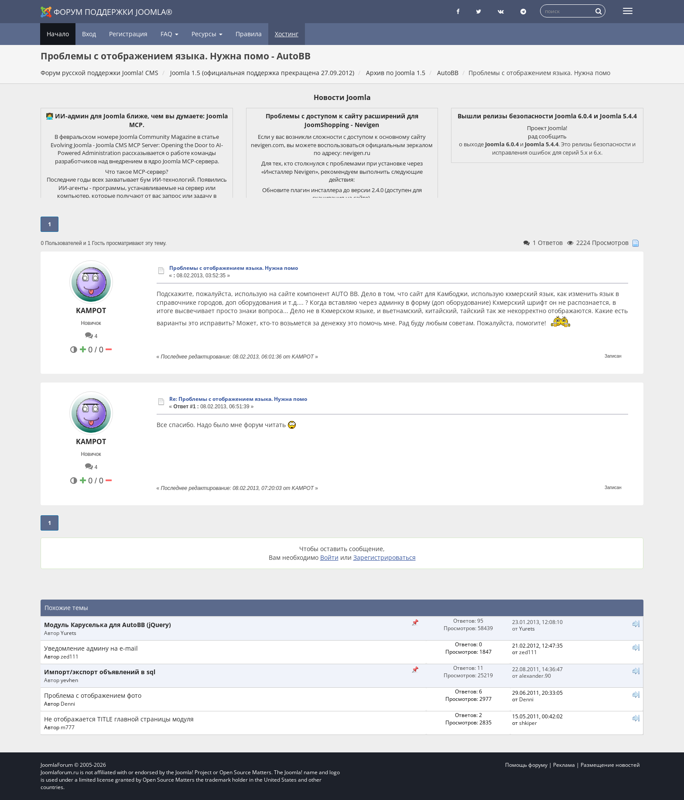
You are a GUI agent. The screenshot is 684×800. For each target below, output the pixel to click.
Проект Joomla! (547, 128)
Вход (89, 34)
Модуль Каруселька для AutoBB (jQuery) (107, 625)
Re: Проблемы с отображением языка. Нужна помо (238, 399)
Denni (68, 703)
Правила (249, 34)
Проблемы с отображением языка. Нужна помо (233, 268)
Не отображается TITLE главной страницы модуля (119, 719)
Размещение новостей (610, 765)
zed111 (70, 656)
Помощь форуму (526, 765)
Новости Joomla (342, 97)
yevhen (69, 679)
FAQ (169, 34)
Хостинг (286, 34)
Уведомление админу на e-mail (91, 648)
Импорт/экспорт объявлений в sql (99, 672)
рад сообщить (547, 136)
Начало (58, 34)
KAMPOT (91, 310)
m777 (68, 727)
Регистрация (128, 34)
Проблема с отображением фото (92, 695)
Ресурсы (207, 34)
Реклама (564, 765)
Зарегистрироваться (384, 557)
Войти (329, 557)
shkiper (528, 722)
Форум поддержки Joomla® (106, 12)
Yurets (68, 632)
